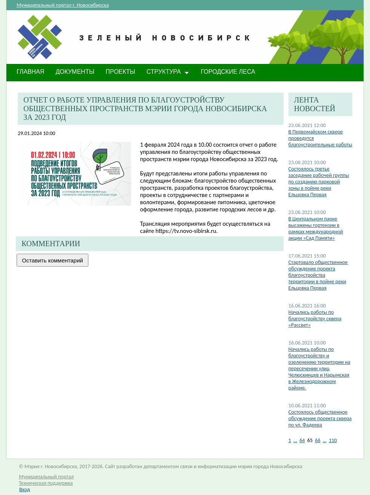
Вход (24, 489)
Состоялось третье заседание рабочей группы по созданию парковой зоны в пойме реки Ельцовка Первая (318, 182)
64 (302, 440)
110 (333, 440)
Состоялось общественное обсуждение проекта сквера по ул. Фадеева (320, 418)
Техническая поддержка (46, 483)
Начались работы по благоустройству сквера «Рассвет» (315, 318)
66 (317, 440)
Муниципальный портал (46, 476)
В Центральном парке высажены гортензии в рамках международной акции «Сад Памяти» (315, 228)
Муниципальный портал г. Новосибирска (63, 5)
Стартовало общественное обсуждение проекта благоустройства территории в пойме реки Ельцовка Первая (318, 275)
